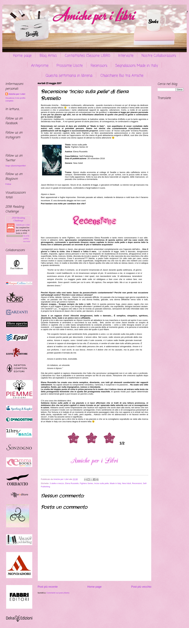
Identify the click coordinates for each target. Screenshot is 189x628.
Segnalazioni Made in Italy (136, 66)
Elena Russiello (72, 483)
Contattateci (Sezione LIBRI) (87, 56)
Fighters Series (86, 483)
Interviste (125, 56)
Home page (22, 56)
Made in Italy (115, 483)
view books (26, 241)
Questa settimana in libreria (69, 76)
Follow (8, 184)
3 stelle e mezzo (57, 483)
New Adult (126, 483)
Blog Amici (48, 56)
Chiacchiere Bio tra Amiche (121, 76)
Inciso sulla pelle (101, 483)
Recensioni (99, 66)
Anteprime (39, 66)
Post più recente (48, 586)
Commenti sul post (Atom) (57, 593)
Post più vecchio (141, 586)
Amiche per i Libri (16, 94)
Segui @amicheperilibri (15, 166)
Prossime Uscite (70, 66)
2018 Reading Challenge (18, 219)
